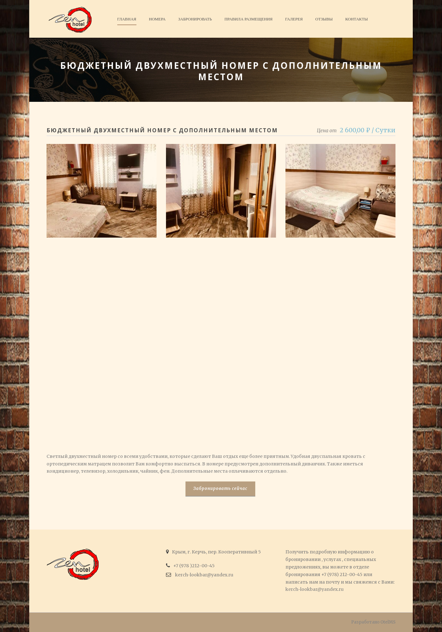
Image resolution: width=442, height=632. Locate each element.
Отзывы (324, 19)
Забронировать (195, 19)
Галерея (294, 19)
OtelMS (387, 622)
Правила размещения (248, 19)
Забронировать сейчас (220, 488)
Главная (126, 19)
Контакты (356, 19)
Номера (157, 19)
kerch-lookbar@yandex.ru (314, 589)
